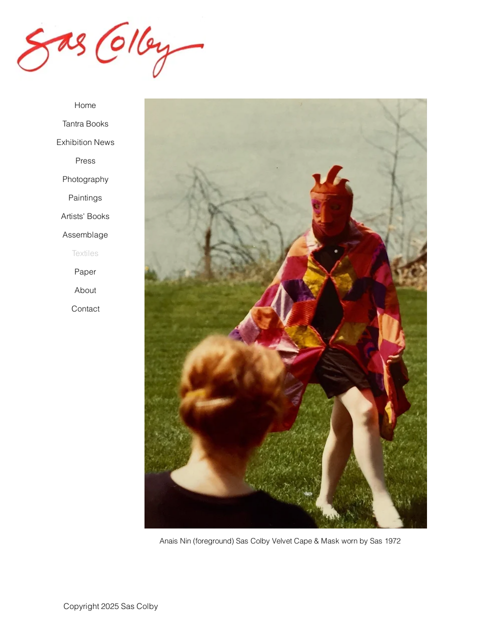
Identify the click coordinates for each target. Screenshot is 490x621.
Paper (85, 271)
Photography (85, 179)
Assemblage (85, 235)
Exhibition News (85, 142)
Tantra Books (85, 123)
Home (85, 105)
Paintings (85, 197)
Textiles (85, 253)
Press (86, 161)
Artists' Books (85, 216)
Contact (86, 309)
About (85, 290)
